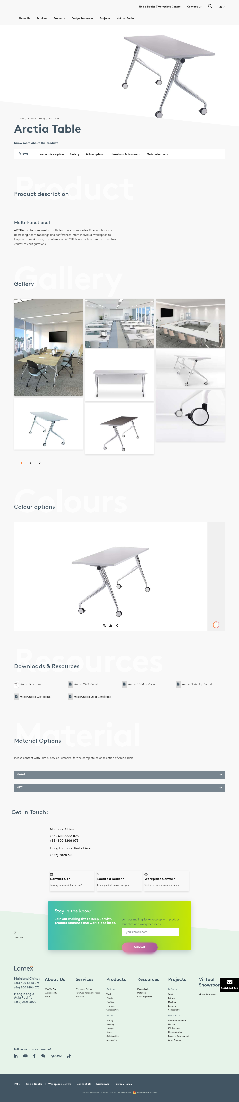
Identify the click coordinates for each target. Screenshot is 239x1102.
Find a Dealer (147, 7)
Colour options (95, 154)
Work (108, 994)
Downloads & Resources (125, 154)
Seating (109, 1020)
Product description (51, 154)
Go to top (18, 934)
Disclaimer (102, 1084)
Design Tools (142, 989)
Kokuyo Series (125, 18)
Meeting (110, 1002)
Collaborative (112, 1010)
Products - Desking (36, 118)
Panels (109, 1032)
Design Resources (82, 18)
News (47, 997)
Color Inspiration (144, 997)
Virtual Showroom (207, 994)
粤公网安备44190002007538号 (147, 1092)
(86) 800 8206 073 (64, 841)
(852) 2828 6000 (63, 855)
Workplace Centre (169, 7)
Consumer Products (177, 1020)
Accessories (111, 1040)
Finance (171, 1024)
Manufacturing (175, 1032)
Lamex (21, 118)
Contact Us (194, 7)
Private (109, 998)
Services (42, 18)
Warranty (80, 997)
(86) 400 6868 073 (64, 836)
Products (59, 18)
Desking (110, 1024)
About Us (24, 18)
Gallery (74, 154)
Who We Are (50, 989)
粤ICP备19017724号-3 (125, 1092)
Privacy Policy (123, 1084)
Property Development (178, 1036)
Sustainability (51, 993)
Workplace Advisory (85, 989)
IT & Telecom (173, 1028)
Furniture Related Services (88, 993)
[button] (222, 7)
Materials (141, 993)
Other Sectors (174, 1040)
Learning (110, 1006)
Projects (105, 18)
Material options (157, 154)
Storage (110, 1028)
